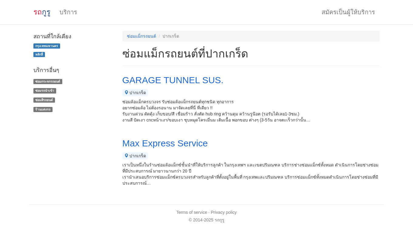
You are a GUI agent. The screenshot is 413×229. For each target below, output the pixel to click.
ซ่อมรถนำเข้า (44, 90)
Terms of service (191, 212)
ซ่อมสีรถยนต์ (44, 100)
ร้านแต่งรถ (42, 109)
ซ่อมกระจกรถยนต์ (47, 81)
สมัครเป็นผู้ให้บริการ (348, 12)
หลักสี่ (39, 54)
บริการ (68, 12)
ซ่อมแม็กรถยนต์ (141, 36)
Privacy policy (224, 212)
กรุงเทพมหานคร (46, 46)
